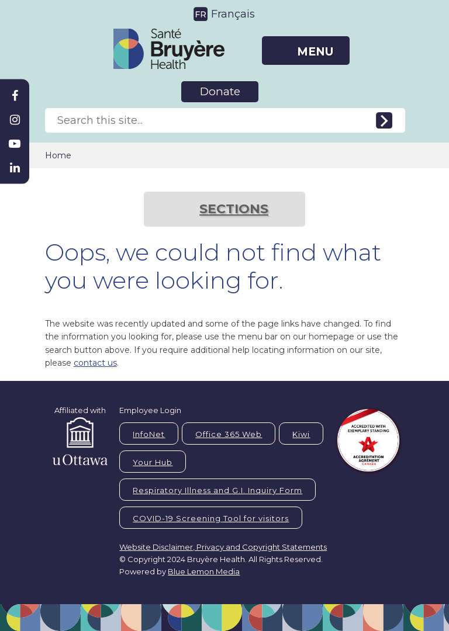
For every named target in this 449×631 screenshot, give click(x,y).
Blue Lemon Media (204, 571)
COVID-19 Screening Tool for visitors (211, 518)
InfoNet (149, 434)
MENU (315, 51)
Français (233, 14)
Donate (220, 91)
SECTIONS (233, 209)
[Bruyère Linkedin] (14, 167)
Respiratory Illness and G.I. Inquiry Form (217, 490)
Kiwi (301, 434)
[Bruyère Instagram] (14, 119)
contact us (95, 363)
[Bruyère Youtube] (14, 143)
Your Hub (152, 462)
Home (58, 155)
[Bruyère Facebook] (14, 95)
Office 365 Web (228, 434)
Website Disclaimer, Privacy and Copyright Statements (223, 547)
